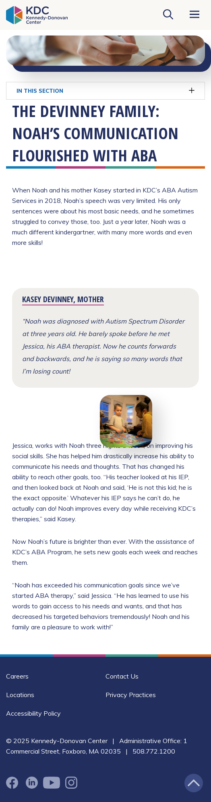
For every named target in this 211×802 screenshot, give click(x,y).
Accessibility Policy (33, 713)
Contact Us (122, 676)
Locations (20, 695)
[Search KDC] (168, 15)
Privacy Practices (131, 695)
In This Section (105, 91)
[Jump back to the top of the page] (193, 783)
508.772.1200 (153, 751)
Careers (17, 676)
